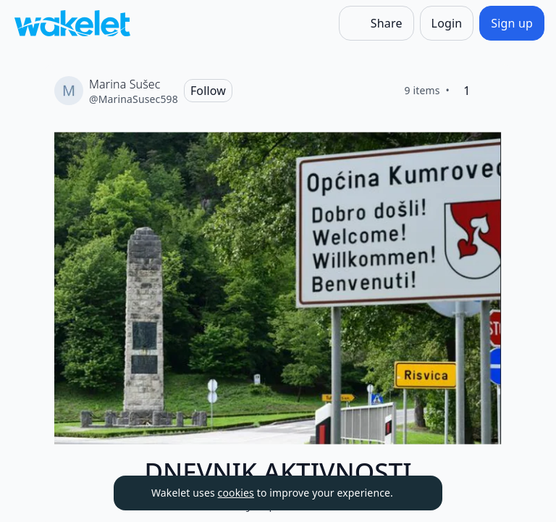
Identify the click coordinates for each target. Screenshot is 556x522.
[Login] (447, 23)
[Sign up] (511, 23)
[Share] (376, 23)
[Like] (490, 90)
